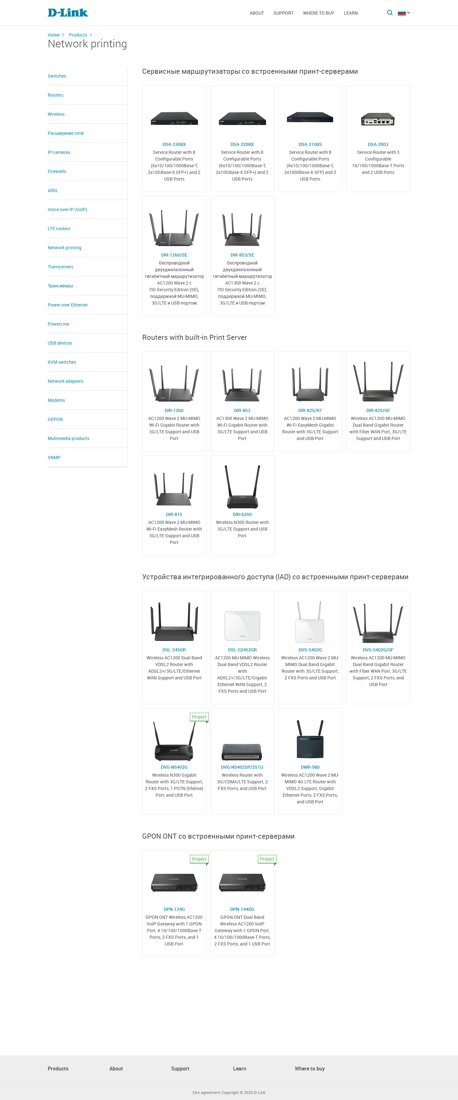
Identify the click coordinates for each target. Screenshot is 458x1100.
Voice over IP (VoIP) (67, 209)
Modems (56, 400)
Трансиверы (60, 286)
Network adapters (65, 381)
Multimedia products (68, 438)
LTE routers (59, 228)
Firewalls (57, 171)
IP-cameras (59, 152)
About (257, 13)
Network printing (64, 247)
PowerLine (58, 324)
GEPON (55, 419)
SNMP (54, 457)
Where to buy (318, 13)
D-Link (260, 1092)
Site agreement (206, 1092)
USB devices (60, 343)
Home (53, 35)
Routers (55, 95)
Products (78, 35)
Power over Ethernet (68, 305)
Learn (351, 13)
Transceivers (60, 267)
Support (284, 13)
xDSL (53, 190)
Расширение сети (66, 133)
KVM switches (62, 362)
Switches (57, 76)
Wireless (56, 114)
